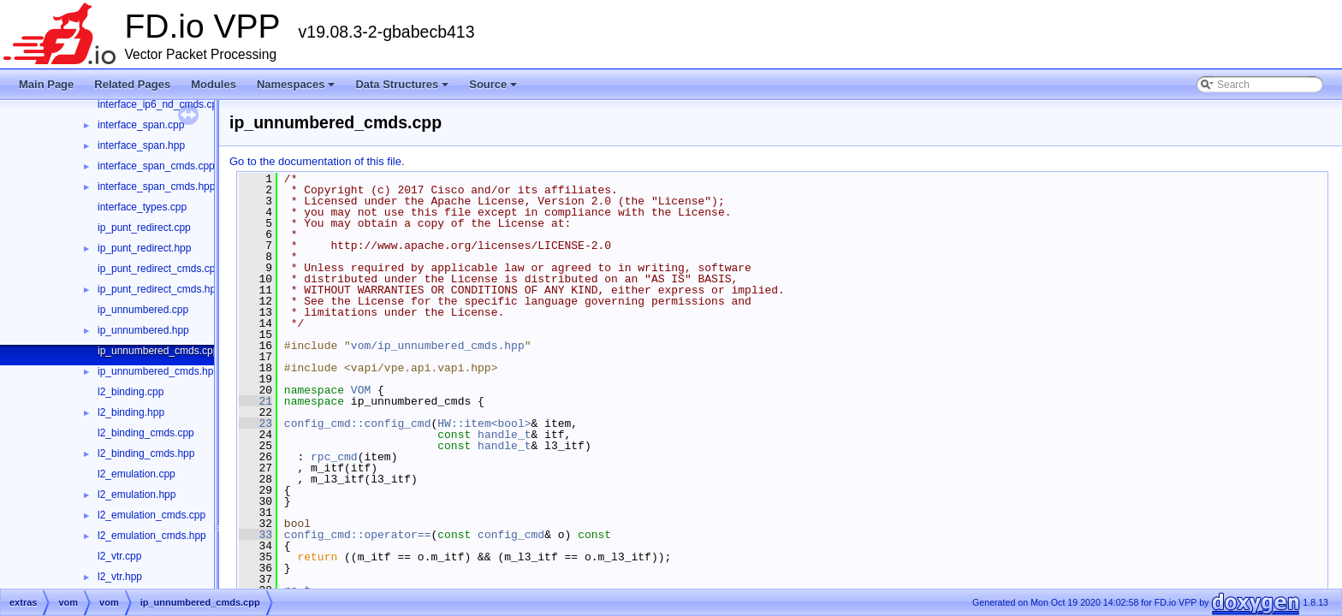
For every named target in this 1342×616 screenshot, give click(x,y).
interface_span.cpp (141, 125)
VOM (361, 390)
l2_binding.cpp (130, 392)
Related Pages (132, 84)
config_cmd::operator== (357, 534)
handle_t (504, 434)
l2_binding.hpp (131, 412)
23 (255, 423)
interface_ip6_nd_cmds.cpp (160, 104)
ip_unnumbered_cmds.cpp (158, 351)
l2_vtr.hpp (120, 577)
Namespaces (297, 89)
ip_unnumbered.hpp (143, 330)
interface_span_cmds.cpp (156, 166)
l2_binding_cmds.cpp (146, 433)
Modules (213, 84)
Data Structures (403, 89)
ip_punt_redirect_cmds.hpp (160, 289)
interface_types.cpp (142, 207)
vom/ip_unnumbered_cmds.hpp (438, 345)
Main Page (46, 84)
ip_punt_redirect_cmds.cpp (159, 269)
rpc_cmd (334, 457)
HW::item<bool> (484, 423)
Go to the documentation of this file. (317, 161)
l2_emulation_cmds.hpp (152, 536)
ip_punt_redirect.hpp (144, 248)
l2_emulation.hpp (136, 494)
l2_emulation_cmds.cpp (151, 515)
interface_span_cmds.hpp (156, 186)
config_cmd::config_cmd (357, 423)
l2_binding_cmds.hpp (146, 453)
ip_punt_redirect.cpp (144, 228)
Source (494, 89)
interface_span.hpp (141, 145)
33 (255, 534)
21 (255, 401)
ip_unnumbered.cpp (143, 310)
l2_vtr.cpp (119, 556)
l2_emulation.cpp (136, 474)
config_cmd (511, 534)
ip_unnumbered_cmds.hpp (158, 371)
